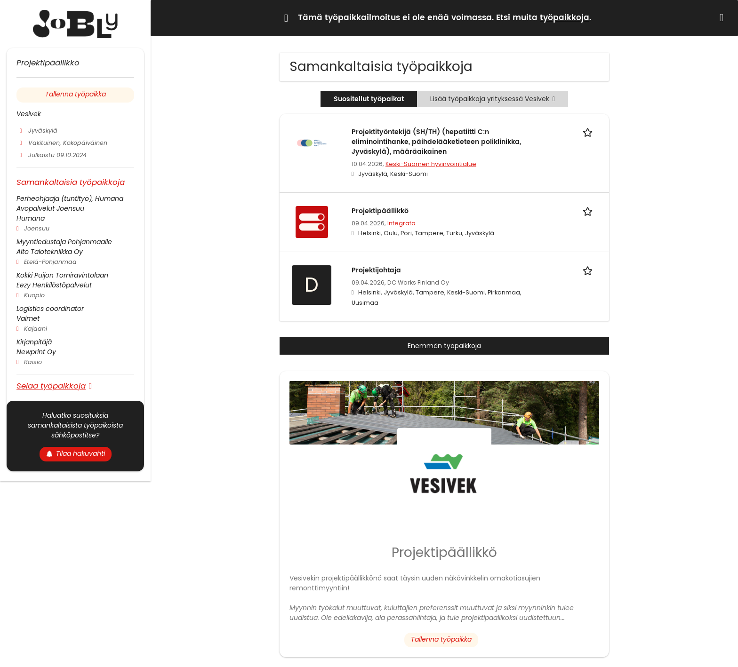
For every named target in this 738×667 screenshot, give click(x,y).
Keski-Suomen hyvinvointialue (430, 164)
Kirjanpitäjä (34, 342)
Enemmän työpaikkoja (444, 345)
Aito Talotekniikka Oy (49, 251)
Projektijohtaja (376, 270)
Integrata (401, 223)
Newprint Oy (36, 352)
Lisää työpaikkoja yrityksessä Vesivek (492, 98)
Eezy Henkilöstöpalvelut (54, 285)
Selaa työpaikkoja (51, 385)
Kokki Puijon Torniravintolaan (62, 275)
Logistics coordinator (50, 308)
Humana (30, 218)
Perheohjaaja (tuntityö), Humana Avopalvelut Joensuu (69, 203)
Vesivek (28, 114)
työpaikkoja (564, 17)
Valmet (28, 318)
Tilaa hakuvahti (75, 453)
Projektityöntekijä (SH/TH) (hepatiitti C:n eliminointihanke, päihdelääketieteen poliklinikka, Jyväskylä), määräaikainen (436, 142)
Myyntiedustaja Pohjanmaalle (64, 241)
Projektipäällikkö (380, 211)
